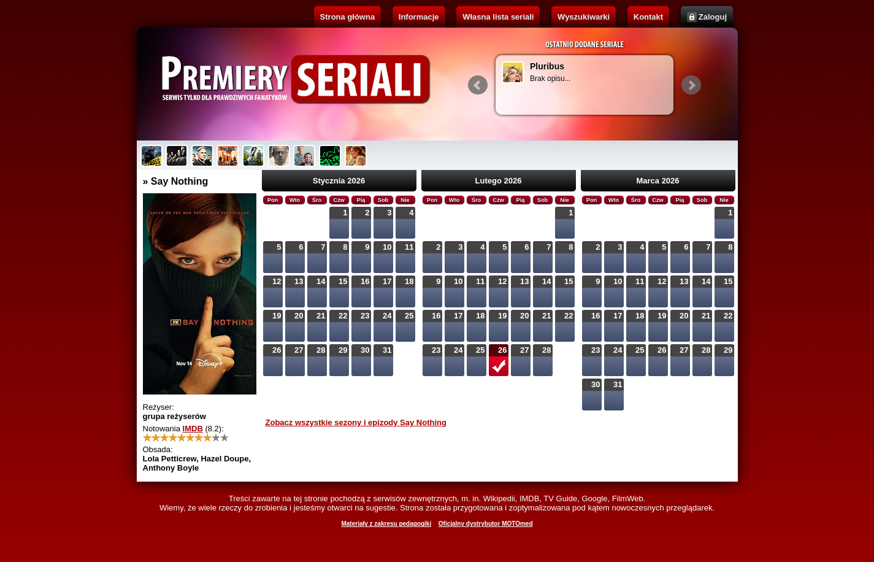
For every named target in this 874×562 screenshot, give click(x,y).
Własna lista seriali (498, 16)
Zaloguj (713, 16)
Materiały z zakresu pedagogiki (386, 523)
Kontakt (648, 16)
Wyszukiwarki (584, 16)
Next (691, 85)
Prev (478, 85)
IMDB (193, 428)
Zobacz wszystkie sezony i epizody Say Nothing (356, 422)
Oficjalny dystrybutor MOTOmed (486, 523)
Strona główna (347, 16)
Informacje (419, 16)
